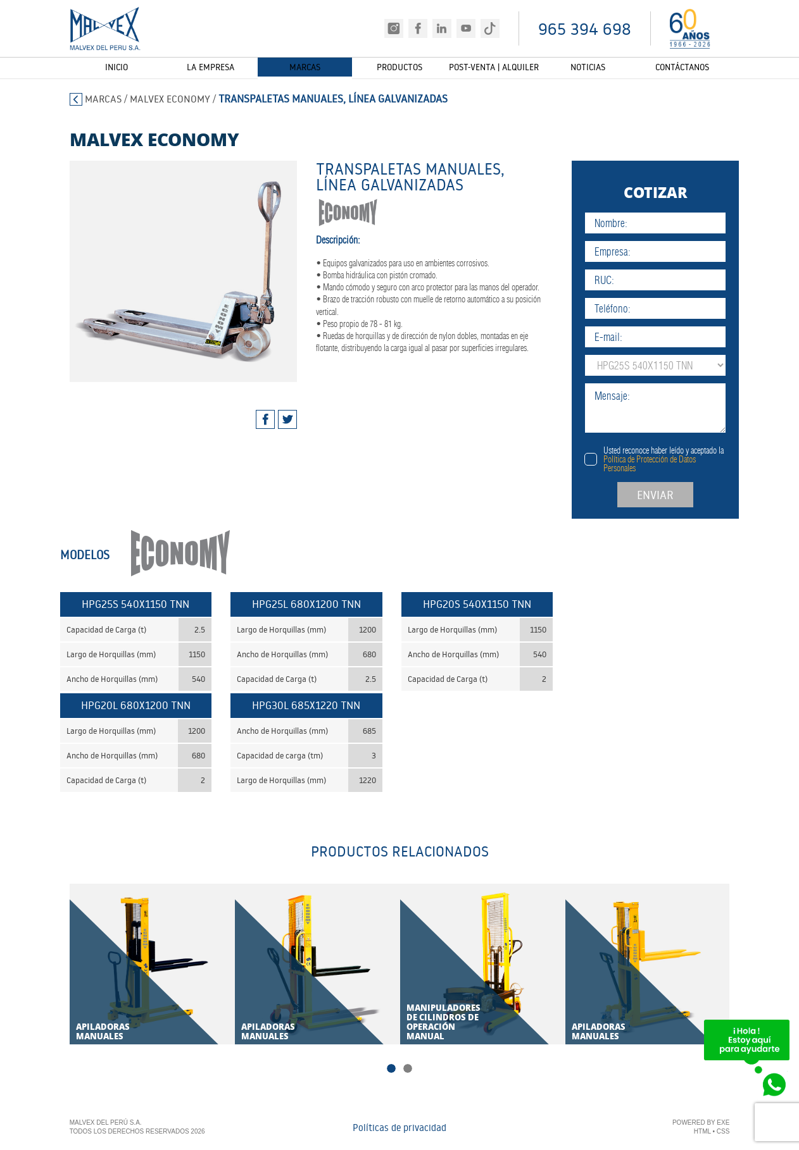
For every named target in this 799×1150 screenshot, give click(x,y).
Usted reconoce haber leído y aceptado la (689, 459)
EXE (723, 1123)
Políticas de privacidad (399, 1128)
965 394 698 (584, 29)
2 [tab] (408, 1069)
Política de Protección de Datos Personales (675, 464)
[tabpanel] (170, 271)
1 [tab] (391, 1069)
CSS (723, 1131)
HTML (702, 1131)
